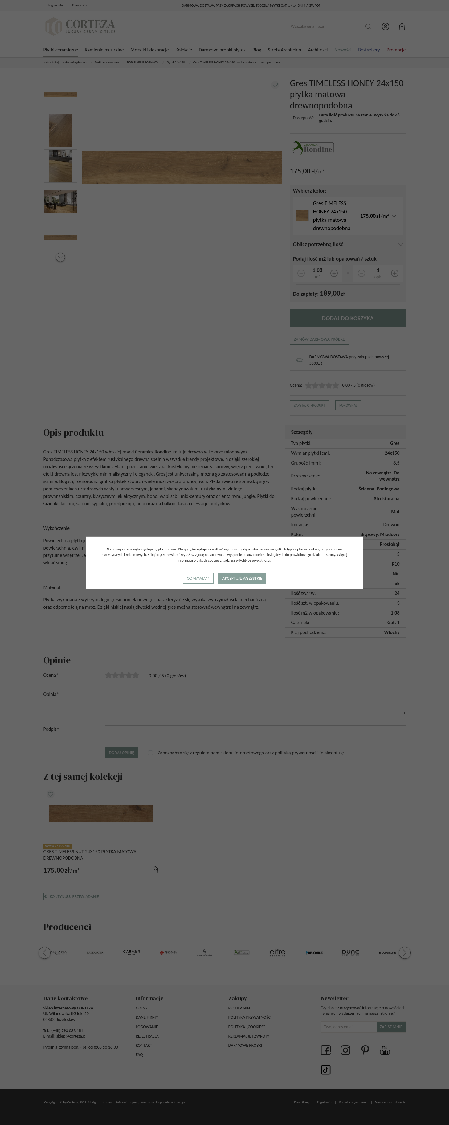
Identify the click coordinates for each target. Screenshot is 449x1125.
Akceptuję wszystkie (242, 578)
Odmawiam (198, 578)
